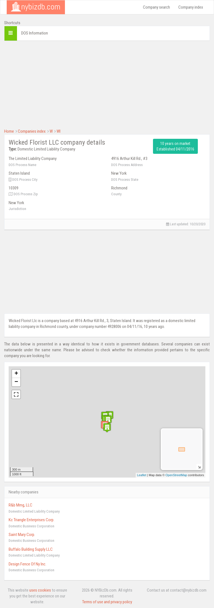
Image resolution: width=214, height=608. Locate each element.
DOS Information (34, 33)
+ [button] (16, 374)
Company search (156, 7)
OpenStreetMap (176, 475)
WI (58, 131)
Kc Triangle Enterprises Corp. (31, 519)
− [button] (16, 382)
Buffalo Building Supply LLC (31, 549)
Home (9, 131)
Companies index (32, 131)
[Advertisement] (107, 84)
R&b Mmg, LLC (20, 505)
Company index (190, 7)
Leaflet (141, 475)
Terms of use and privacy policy (107, 601)
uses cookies (40, 590)
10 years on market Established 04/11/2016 (175, 146)
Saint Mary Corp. (22, 534)
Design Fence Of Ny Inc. (27, 564)
